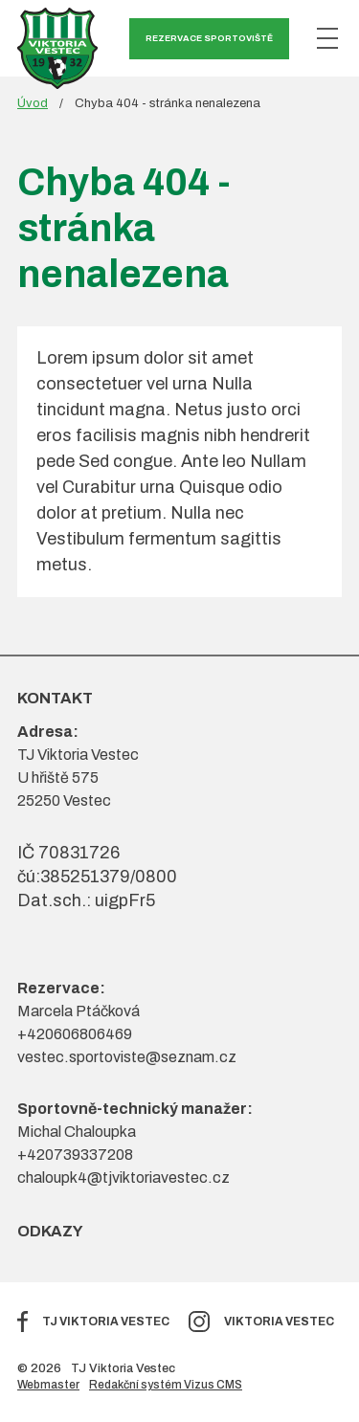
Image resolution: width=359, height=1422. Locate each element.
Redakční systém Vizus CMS (165, 1384)
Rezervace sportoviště (209, 38)
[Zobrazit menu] (327, 38)
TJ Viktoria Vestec (105, 1321)
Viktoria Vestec (279, 1321)
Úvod (32, 103)
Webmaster (48, 1384)
